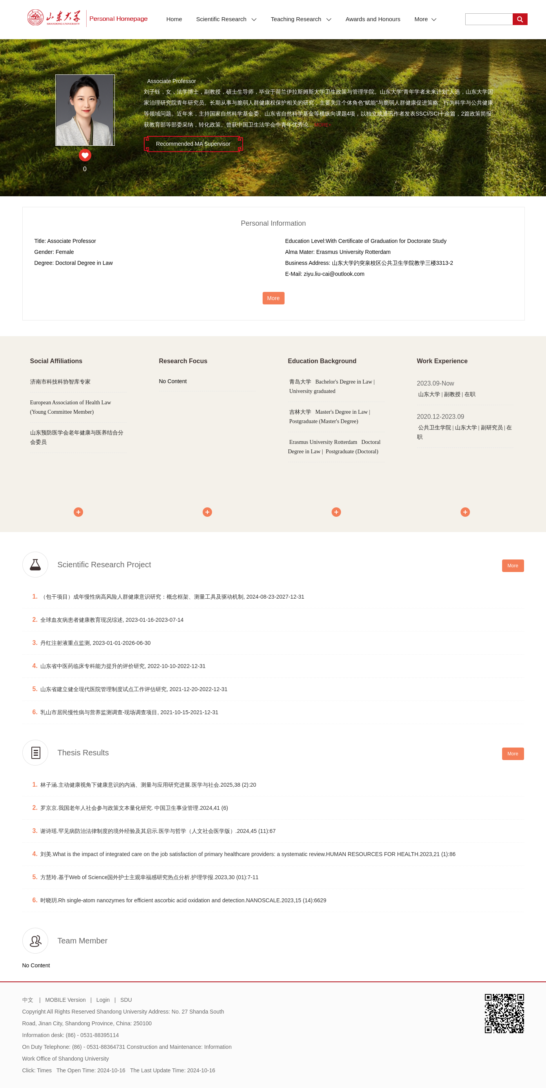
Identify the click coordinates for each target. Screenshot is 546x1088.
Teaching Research (301, 19)
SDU (126, 1000)
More (425, 19)
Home (174, 19)
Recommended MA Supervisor (193, 144)
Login (103, 1000)
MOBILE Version (65, 1000)
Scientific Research (226, 19)
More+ (322, 125)
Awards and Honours (373, 19)
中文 (27, 1000)
